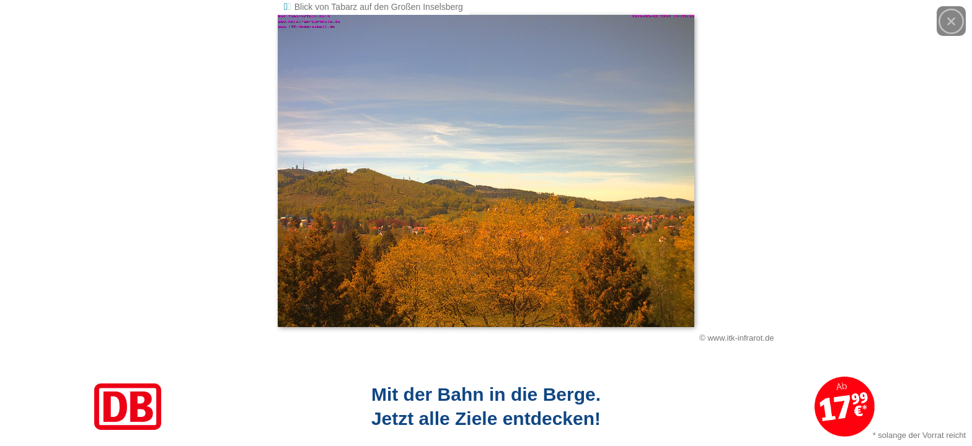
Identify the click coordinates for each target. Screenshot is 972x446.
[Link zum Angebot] (486, 406)
